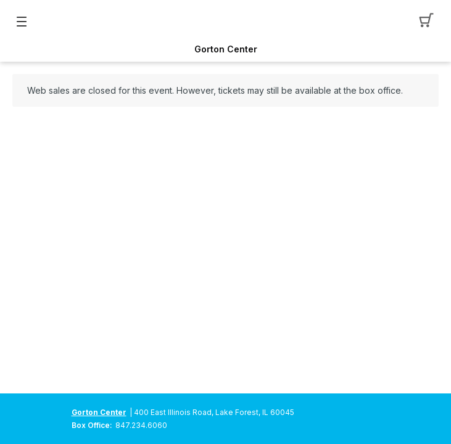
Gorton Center (225, 49)
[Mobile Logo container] (225, 21)
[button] (430, 21)
